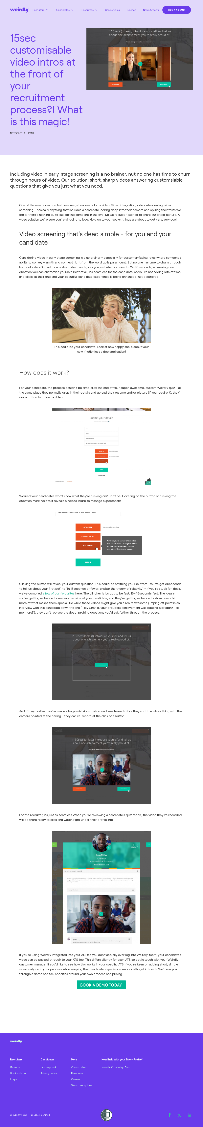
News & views (151, 10)
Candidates (63, 10)
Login (13, 1079)
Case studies (112, 10)
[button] (40, 10)
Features (15, 1067)
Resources (87, 10)
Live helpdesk (48, 1067)
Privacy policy (49, 1073)
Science (131, 10)
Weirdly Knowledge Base (116, 1067)
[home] (19, 10)
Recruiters (38, 10)
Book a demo (176, 10)
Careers (75, 1079)
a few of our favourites (59, 593)
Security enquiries (81, 1085)
